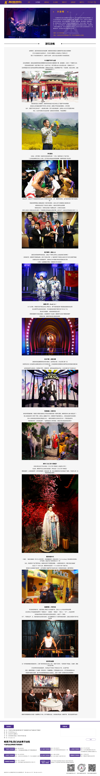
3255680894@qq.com (12, 732)
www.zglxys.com (11, 737)
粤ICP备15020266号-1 (38, 772)
